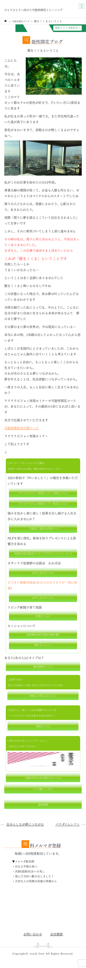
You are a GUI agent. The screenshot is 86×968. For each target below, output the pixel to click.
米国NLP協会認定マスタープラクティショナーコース (43, 553)
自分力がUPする (33, 27)
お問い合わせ (32, 933)
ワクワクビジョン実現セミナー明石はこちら (43, 503)
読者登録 (43, 804)
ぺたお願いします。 (43, 789)
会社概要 (56, 933)
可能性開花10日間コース (21, 427)
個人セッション (43, 645)
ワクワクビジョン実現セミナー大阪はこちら (43, 493)
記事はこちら (43, 616)
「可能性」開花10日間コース (43, 528)
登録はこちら (43, 726)
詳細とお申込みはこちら (43, 695)
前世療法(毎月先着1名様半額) (43, 634)
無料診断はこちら (43, 666)
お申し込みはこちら (43, 572)
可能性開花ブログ (23, 21)
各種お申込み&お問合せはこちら (43, 777)
